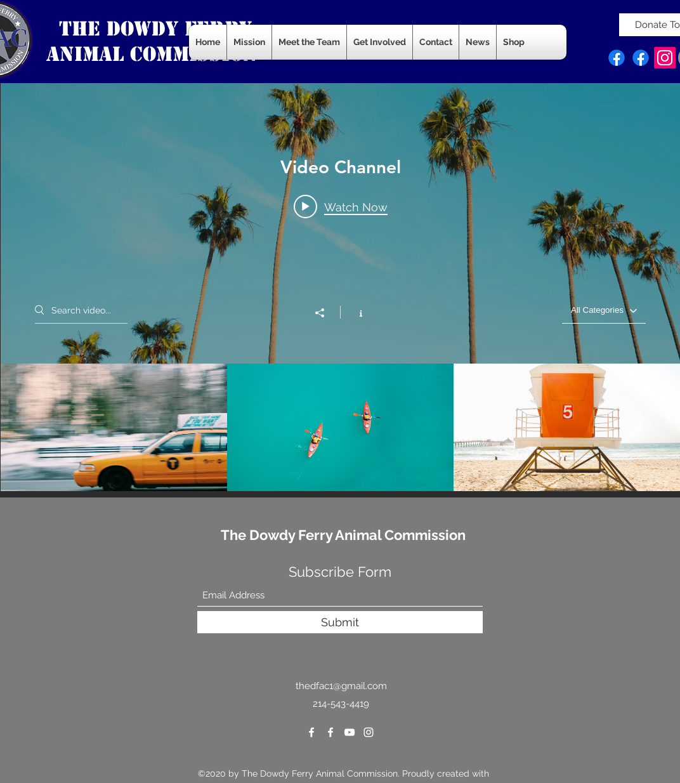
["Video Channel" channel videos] (340, 427)
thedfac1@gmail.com (341, 686)
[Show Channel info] (354, 312)
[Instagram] (665, 58)
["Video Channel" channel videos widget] (340, 285)
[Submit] (340, 622)
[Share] (326, 312)
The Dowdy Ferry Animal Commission (343, 535)
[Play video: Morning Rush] (341, 206)
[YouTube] (349, 732)
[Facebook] (616, 58)
